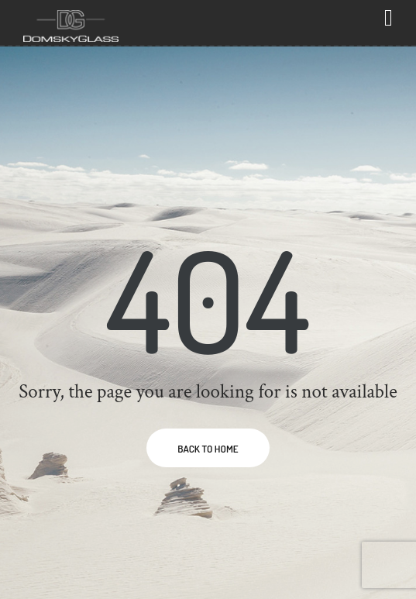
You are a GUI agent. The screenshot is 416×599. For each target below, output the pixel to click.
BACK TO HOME (207, 448)
